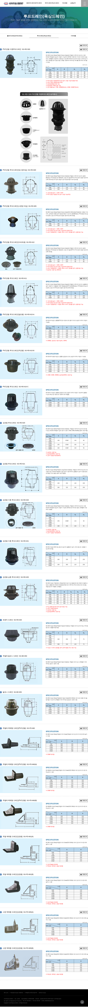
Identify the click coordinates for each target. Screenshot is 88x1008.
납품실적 (73, 3)
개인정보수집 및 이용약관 (16, 992)
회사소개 (20, 3)
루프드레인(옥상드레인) (52, 3)
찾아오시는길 (42, 992)
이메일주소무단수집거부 (31, 992)
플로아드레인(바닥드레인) (34, 3)
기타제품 (64, 3)
